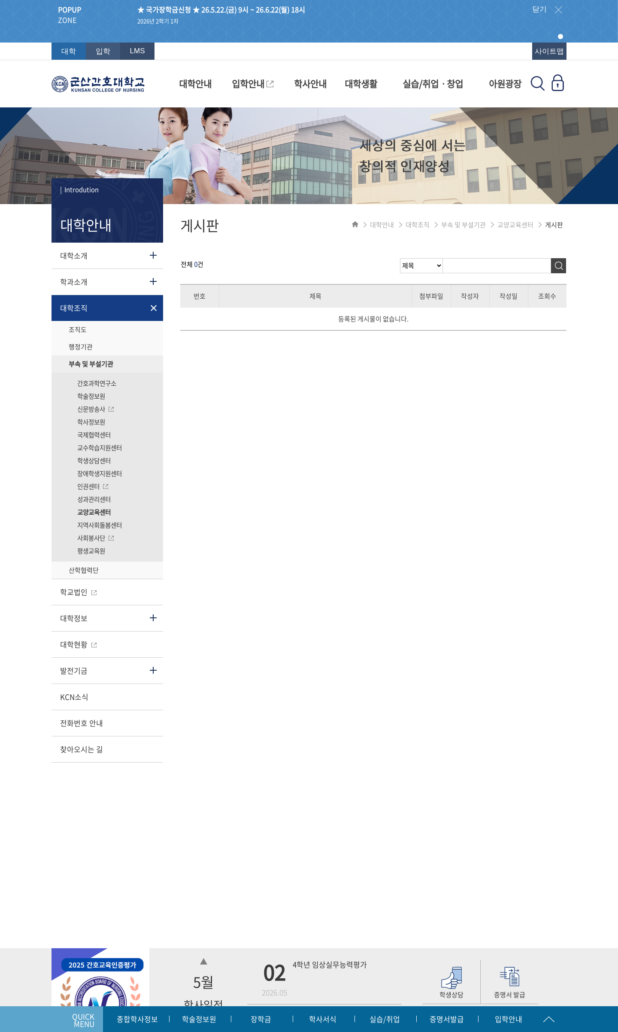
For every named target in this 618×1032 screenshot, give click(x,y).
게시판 (554, 224)
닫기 (547, 9)
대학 (68, 51)
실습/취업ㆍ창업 (433, 83)
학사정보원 (91, 422)
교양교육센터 (94, 512)
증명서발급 (447, 1019)
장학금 (261, 1019)
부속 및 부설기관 (91, 364)
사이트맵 (549, 51)
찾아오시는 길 (81, 749)
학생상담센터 (94, 460)
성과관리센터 (94, 499)
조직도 (78, 329)
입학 (103, 51)
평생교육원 (91, 551)
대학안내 (195, 83)
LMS (137, 51)
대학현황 (78, 644)
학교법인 (78, 591)
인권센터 (92, 486)
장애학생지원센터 (99, 473)
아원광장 (505, 83)
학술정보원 (91, 396)
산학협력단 (84, 570)
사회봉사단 (95, 538)
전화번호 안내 (81, 723)
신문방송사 (95, 409)
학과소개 (74, 281)
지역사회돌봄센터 (99, 525)
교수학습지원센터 (99, 447)
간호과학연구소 (96, 383)
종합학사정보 (137, 1019)
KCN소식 (74, 696)
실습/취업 (385, 1019)
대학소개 (74, 255)
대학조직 (74, 307)
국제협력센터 (94, 435)
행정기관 (81, 346)
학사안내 (310, 83)
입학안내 (252, 83)
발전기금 (74, 670)
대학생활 (361, 83)
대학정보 (74, 618)
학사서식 (322, 1019)
